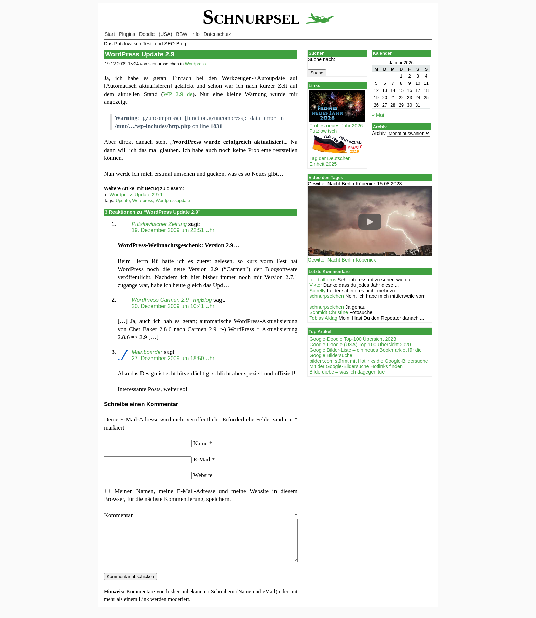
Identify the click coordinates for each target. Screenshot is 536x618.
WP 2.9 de (177, 93)
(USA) (165, 34)
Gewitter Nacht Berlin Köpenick (342, 260)
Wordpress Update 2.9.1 (136, 194)
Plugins (127, 34)
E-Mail (204, 459)
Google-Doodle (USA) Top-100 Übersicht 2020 (360, 344)
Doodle (147, 34)
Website (202, 475)
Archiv (379, 133)
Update (123, 200)
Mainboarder (147, 352)
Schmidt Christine (328, 312)
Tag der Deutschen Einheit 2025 (337, 158)
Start (110, 34)
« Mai (378, 115)
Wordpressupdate (173, 200)
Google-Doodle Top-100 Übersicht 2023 (352, 339)
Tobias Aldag (323, 318)
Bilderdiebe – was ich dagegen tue (347, 372)
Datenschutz (217, 34)
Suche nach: (321, 59)
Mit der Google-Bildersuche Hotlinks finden (356, 366)
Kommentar (200, 514)
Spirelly (317, 290)
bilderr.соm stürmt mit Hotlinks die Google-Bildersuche (368, 361)
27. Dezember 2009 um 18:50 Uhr (173, 358)
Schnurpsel (267, 17)
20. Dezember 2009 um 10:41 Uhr (173, 306)
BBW (181, 34)
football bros (322, 279)
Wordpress (195, 63)
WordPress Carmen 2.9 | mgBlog (172, 300)
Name (202, 443)
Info (195, 34)
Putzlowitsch (323, 131)
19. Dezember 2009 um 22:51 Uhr (173, 230)
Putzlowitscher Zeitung (159, 224)
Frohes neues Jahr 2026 (337, 122)
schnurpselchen (326, 296)
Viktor (315, 285)
